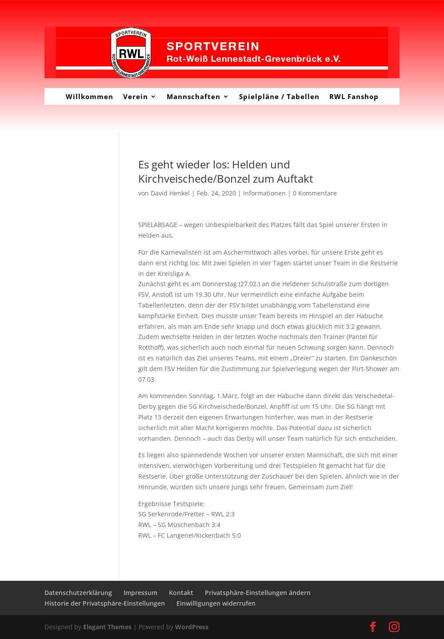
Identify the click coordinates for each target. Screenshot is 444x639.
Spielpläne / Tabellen (279, 96)
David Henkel (170, 193)
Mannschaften (193, 96)
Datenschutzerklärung (78, 592)
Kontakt (181, 592)
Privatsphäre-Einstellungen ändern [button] (258, 592)
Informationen (264, 193)
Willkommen (89, 96)
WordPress (191, 627)
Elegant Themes (107, 627)
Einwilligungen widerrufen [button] (216, 603)
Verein (135, 96)
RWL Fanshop (354, 96)
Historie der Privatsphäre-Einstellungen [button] (104, 603)
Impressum (140, 592)
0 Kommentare (315, 193)
